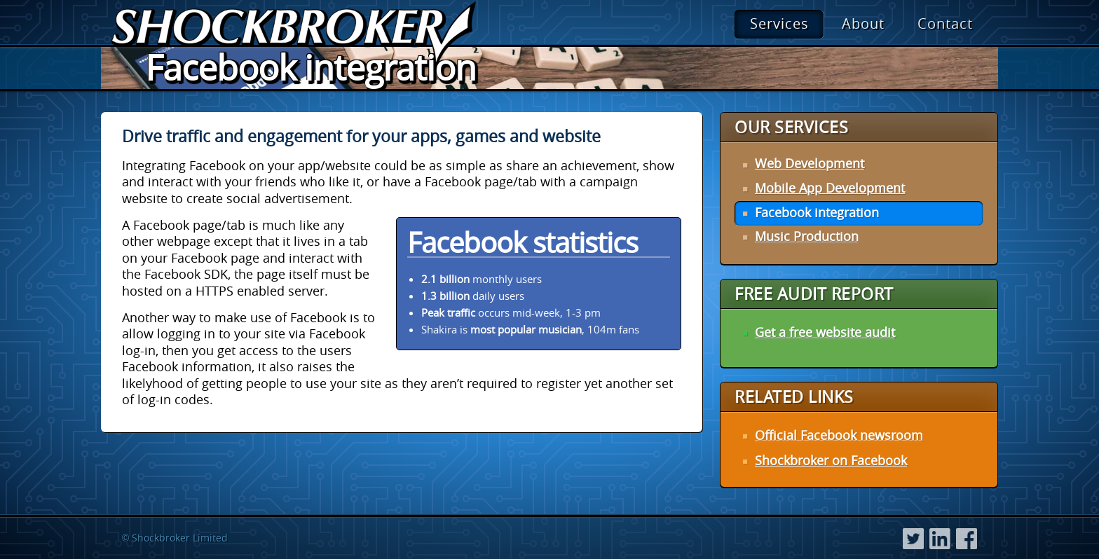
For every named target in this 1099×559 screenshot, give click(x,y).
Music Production (807, 236)
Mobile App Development (830, 187)
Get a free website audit (825, 332)
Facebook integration (817, 212)
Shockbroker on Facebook (831, 460)
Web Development (809, 163)
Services (779, 23)
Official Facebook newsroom (839, 435)
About (863, 23)
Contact (945, 23)
